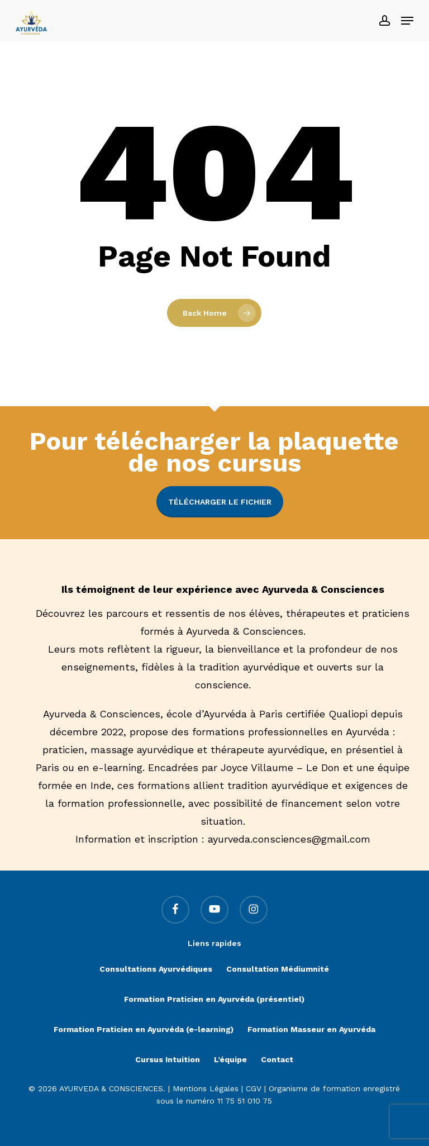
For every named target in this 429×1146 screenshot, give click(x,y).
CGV (253, 1088)
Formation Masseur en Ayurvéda (311, 1029)
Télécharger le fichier (219, 501)
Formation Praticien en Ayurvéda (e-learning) (143, 1029)
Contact (277, 1059)
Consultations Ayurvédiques (155, 968)
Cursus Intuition (167, 1059)
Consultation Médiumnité (277, 968)
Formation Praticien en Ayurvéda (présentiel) (214, 999)
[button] (407, 20)
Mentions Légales (206, 1088)
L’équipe (230, 1059)
